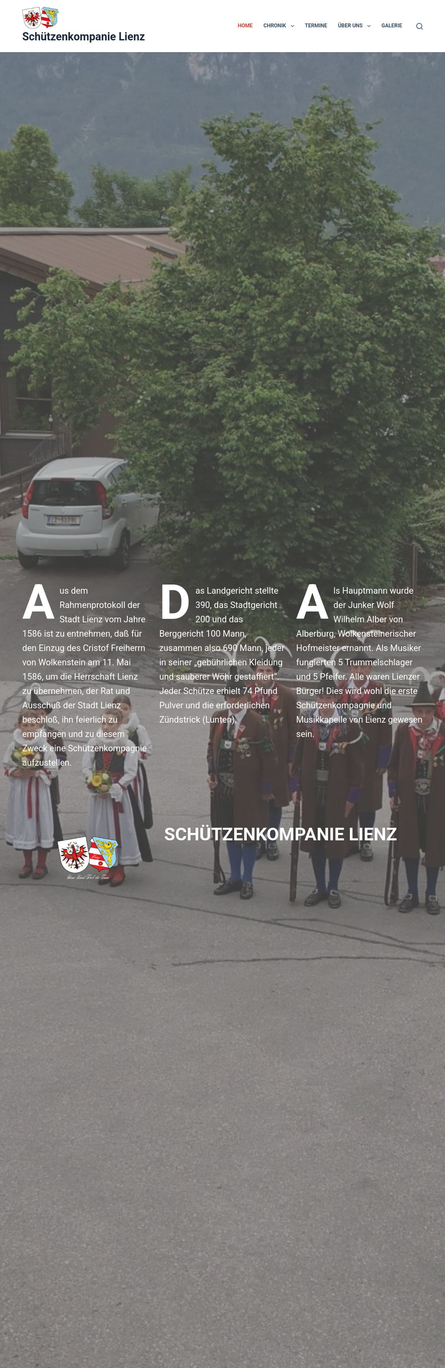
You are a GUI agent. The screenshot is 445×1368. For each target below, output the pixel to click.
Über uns (356, 26)
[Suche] (419, 26)
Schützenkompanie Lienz (83, 36)
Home (245, 26)
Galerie (392, 26)
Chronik (280, 26)
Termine (316, 26)
